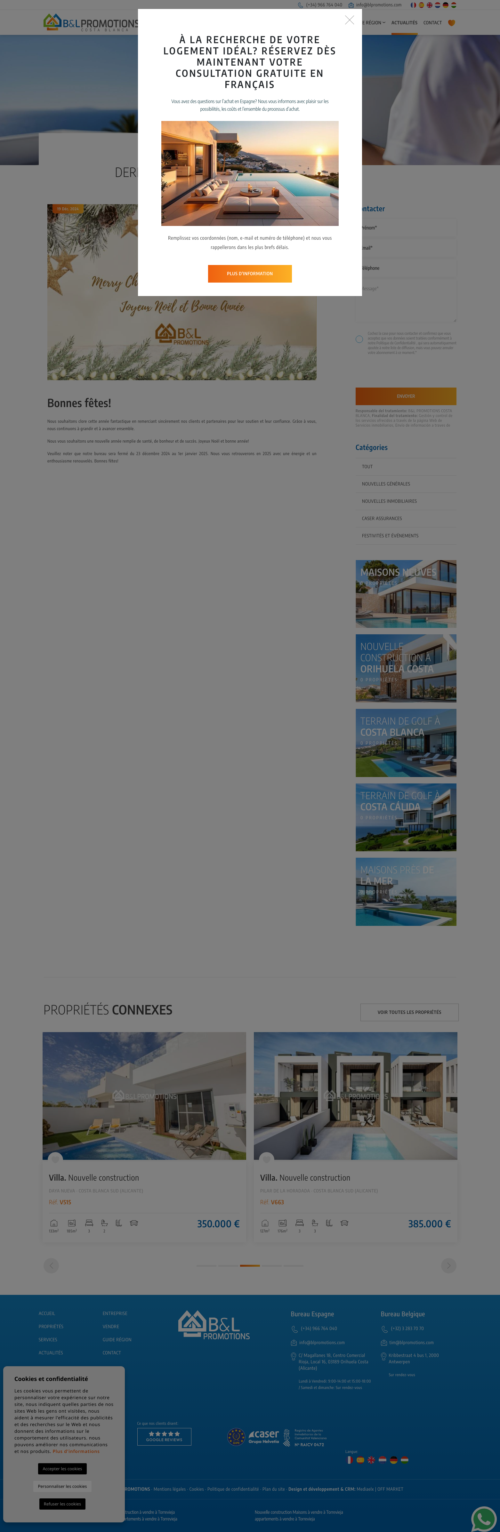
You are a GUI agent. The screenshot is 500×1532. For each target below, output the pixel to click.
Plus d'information (250, 274)
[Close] (349, 20)
